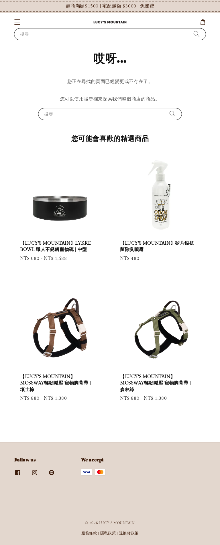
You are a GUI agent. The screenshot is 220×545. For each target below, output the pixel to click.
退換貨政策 (129, 533)
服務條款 (89, 533)
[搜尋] (196, 34)
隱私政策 (108, 533)
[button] (17, 22)
